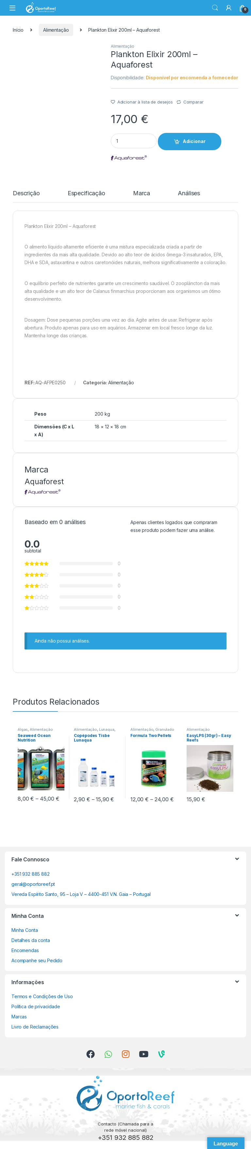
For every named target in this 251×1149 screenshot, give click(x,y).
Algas (23, 729)
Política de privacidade (35, 1006)
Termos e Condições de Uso (42, 996)
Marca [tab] (141, 193)
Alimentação (56, 30)
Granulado (164, 729)
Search (215, 7)
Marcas (19, 1016)
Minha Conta (24, 930)
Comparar (193, 101)
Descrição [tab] (26, 193)
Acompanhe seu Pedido (36, 960)
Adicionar (194, 141)
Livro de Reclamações (35, 1026)
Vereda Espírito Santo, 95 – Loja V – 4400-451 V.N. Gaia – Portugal (81, 894)
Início (18, 30)
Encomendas (25, 950)
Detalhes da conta (30, 940)
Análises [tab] (189, 193)
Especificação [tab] (86, 193)
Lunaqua (106, 729)
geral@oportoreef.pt (33, 884)
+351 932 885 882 (30, 874)
